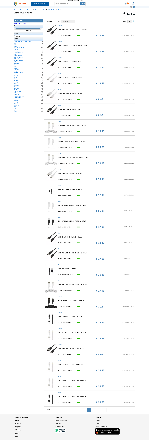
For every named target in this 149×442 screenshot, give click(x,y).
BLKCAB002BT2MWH (64, 291)
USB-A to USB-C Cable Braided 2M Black (72, 253)
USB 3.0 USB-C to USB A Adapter (70, 189)
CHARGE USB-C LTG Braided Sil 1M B (72, 396)
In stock (17, 36)
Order (17, 420)
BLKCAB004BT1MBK (64, 51)
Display (125, 21)
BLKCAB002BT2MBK (64, 259)
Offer (16, 436)
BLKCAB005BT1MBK (64, 307)
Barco (15, 45)
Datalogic (16, 59)
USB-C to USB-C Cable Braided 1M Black (72, 45)
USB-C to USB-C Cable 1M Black (70, 61)
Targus (16, 100)
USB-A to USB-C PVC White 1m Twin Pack (73, 157)
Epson (15, 68)
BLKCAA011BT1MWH (64, 386)
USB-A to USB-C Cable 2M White (70, 173)
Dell (15, 62)
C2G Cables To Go (19, 48)
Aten (15, 43)
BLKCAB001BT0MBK (64, 354)
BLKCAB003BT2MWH (64, 83)
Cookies (98, 423)
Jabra (15, 77)
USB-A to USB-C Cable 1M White (70, 93)
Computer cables (40, 10)
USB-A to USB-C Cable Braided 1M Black (72, 30)
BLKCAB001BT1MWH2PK (66, 163)
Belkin (60, 10)
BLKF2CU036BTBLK (64, 195)
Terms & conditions (101, 427)
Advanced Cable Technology (22, 41)
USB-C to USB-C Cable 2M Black (70, 237)
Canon (16, 49)
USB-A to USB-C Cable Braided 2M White (72, 285)
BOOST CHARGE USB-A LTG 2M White (72, 141)
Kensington (17, 79)
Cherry (16, 51)
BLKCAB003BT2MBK (64, 243)
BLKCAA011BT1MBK (64, 402)
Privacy (98, 420)
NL (131, 7)
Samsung (16, 94)
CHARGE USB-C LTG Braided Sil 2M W (72, 332)
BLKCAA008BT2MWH (64, 147)
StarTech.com (18, 97)
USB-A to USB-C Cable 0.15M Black (71, 348)
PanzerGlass (17, 91)
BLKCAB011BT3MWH (64, 370)
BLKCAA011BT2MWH (64, 338)
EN (134, 7)
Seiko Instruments (19, 96)
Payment (18, 423)
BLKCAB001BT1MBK (64, 115)
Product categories (61, 420)
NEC (15, 86)
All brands (58, 423)
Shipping (18, 427)
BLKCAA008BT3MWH (64, 211)
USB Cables (51, 10)
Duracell (16, 63)
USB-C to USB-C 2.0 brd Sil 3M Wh (70, 364)
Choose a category (40, 3)
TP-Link (16, 102)
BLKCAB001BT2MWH (64, 179)
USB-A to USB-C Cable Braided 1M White (72, 125)
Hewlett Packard (18, 73)
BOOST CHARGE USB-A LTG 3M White (72, 205)
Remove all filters (20, 23)
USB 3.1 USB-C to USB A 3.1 (68, 269)
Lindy (15, 83)
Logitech (16, 85)
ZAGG (15, 110)
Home (15, 10)
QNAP (15, 93)
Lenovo (16, 80)
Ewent (15, 71)
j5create (16, 76)
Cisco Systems (18, 52)
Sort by (58, 21)
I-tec (15, 74)
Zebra (15, 111)
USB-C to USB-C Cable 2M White (70, 77)
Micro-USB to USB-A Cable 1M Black (71, 301)
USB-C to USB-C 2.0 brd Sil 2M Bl (70, 317)
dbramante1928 (18, 60)
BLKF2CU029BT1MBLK (65, 275)
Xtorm (15, 108)
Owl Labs (16, 90)
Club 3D (16, 54)
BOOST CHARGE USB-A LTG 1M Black (72, 221)
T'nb (15, 99)
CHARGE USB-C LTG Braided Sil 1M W (72, 380)
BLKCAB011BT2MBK (64, 322)
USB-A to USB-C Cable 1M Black (69, 109)
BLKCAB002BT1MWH (64, 131)
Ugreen (16, 104)
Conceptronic (18, 55)
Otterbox (16, 88)
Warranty (18, 430)
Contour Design (18, 57)
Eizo (15, 65)
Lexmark (16, 82)
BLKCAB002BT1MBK (64, 35)
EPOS (15, 66)
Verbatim (16, 105)
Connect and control (26, 10)
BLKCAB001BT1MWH (64, 99)
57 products (48, 21)
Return (17, 433)
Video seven (17, 107)
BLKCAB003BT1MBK (64, 67)
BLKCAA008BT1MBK (64, 227)
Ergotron (16, 69)
